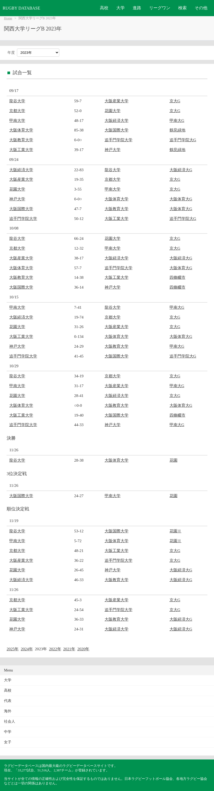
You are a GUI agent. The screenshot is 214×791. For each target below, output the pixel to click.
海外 (7, 711)
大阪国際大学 (116, 130)
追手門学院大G (183, 140)
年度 (11, 53)
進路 (137, 8)
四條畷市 (177, 277)
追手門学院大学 (118, 140)
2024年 (27, 649)
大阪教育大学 (21, 140)
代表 (7, 701)
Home (8, 18)
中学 (7, 732)
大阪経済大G (181, 169)
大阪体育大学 (21, 130)
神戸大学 (113, 149)
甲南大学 (17, 120)
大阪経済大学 (116, 120)
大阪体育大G (181, 199)
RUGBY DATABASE (21, 8)
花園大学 (113, 110)
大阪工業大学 (21, 149)
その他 (201, 8)
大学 (120, 8)
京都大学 (17, 110)
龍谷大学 (17, 101)
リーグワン (159, 8)
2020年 (83, 649)
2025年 (13, 649)
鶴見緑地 (177, 130)
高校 (104, 8)
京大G (175, 101)
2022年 (55, 649)
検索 (182, 8)
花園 (173, 460)
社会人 (9, 721)
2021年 (69, 649)
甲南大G (177, 120)
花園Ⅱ (175, 531)
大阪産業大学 (116, 101)
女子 (7, 742)
